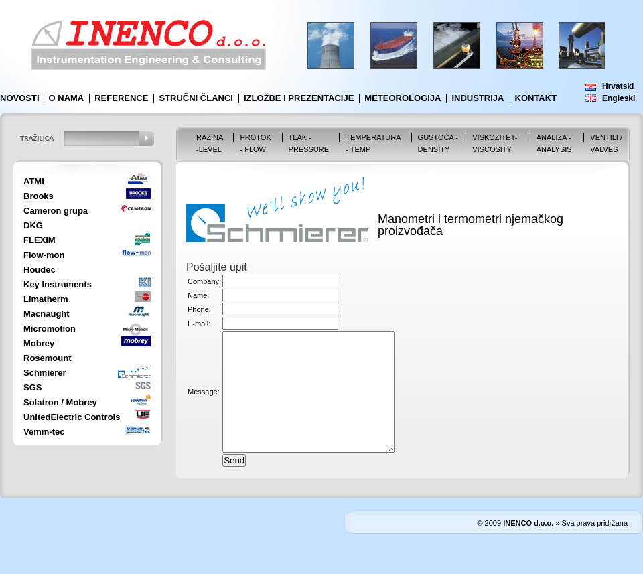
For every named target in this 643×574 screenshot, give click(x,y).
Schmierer (44, 373)
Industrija (477, 98)
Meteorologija (402, 98)
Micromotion (49, 329)
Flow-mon (43, 255)
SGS (32, 387)
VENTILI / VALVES (606, 143)
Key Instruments (57, 284)
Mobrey (38, 343)
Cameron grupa (55, 211)
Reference (121, 98)
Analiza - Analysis (554, 143)
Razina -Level (209, 143)
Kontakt (536, 98)
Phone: (199, 309)
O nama (66, 98)
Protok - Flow (255, 143)
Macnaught (46, 314)
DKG (33, 225)
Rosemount (47, 358)
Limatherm (45, 299)
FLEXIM (39, 240)
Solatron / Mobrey (60, 402)
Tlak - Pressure (309, 143)
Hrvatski (618, 86)
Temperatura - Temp (373, 143)
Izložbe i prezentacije (299, 98)
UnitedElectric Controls (71, 417)
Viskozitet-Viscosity (494, 143)
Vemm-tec (43, 432)
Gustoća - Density (438, 143)
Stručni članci (196, 98)
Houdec (39, 270)
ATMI (33, 181)
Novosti (20, 98)
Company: (204, 281)
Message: (204, 404)
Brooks (38, 196)
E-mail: (199, 323)
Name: (198, 295)
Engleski (618, 98)
